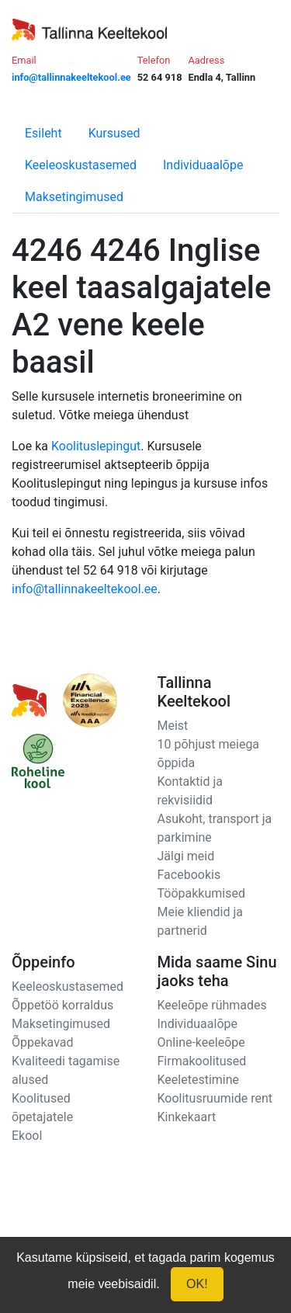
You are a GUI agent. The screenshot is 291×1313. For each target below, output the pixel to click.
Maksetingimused (74, 196)
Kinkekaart (187, 1117)
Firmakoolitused (202, 1061)
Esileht (43, 133)
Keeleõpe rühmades (212, 1005)
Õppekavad (43, 1042)
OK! (197, 1283)
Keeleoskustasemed (81, 165)
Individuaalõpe (203, 165)
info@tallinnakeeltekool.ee (85, 589)
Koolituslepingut (95, 446)
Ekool (27, 1135)
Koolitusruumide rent (215, 1098)
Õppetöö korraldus (62, 1005)
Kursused (114, 133)
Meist (173, 725)
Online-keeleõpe (201, 1042)
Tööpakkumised (201, 893)
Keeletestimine (199, 1079)
